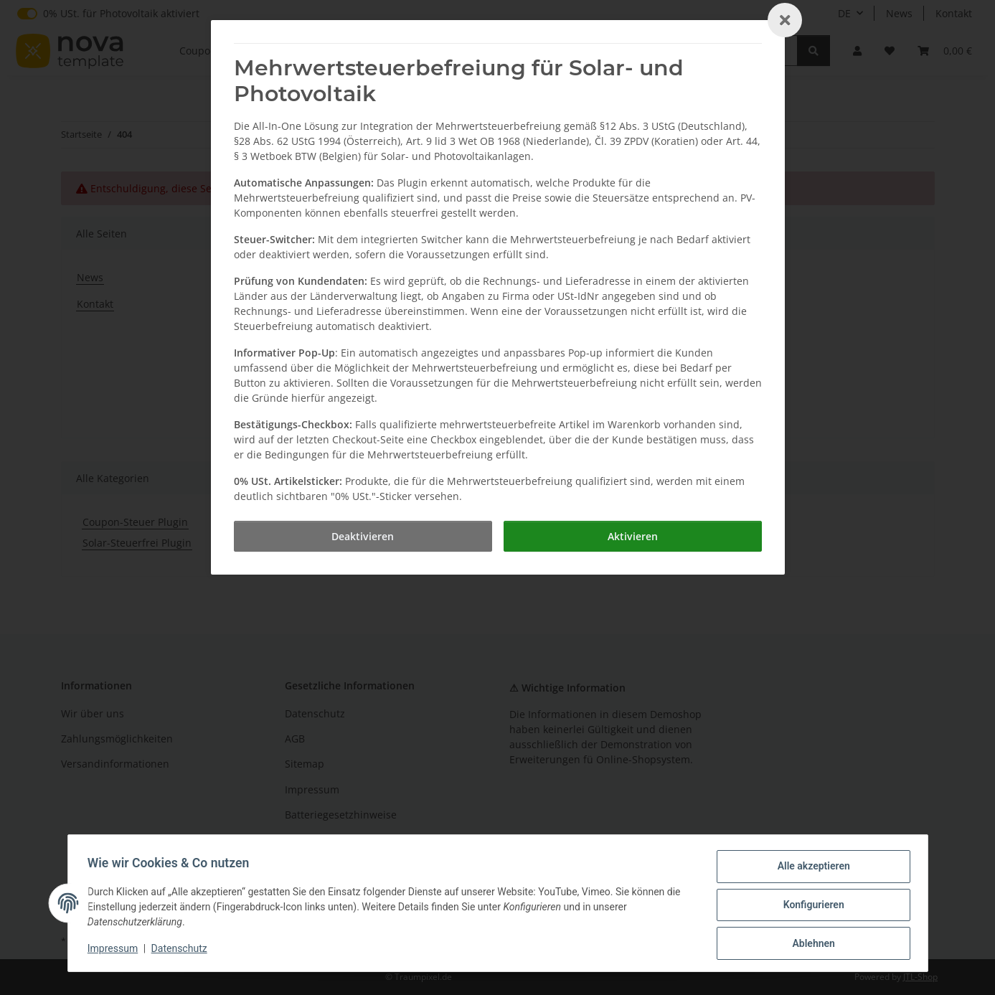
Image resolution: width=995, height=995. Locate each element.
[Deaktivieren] (363, 536)
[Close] (785, 20)
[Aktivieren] (633, 536)
